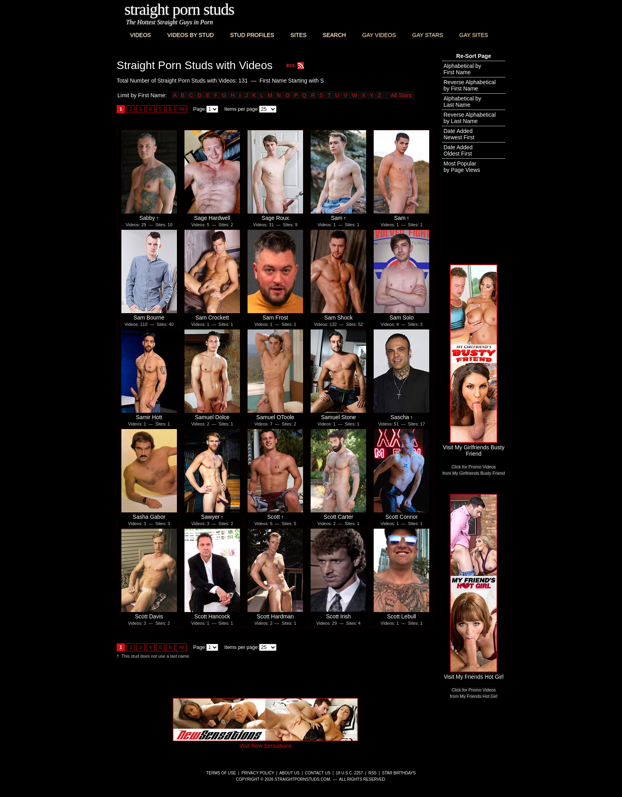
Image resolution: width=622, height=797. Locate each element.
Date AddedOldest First (457, 150)
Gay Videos (379, 35)
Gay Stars (427, 35)
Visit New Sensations (265, 742)
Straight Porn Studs (179, 9)
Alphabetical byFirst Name (462, 69)
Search (334, 35)
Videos (140, 35)
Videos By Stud (190, 35)
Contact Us (317, 773)
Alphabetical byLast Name (462, 101)
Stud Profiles (252, 35)
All (181, 109)
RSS (373, 773)
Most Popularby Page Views (461, 166)
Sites (298, 35)
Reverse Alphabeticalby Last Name (469, 118)
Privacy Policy (258, 773)
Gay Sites (473, 35)
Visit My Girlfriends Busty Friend (473, 447)
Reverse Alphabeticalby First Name (469, 85)
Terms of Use (221, 773)
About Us (289, 773)
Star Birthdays (399, 773)
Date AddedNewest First (458, 134)
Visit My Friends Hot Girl (474, 673)
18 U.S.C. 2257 (349, 773)
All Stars (401, 95)
